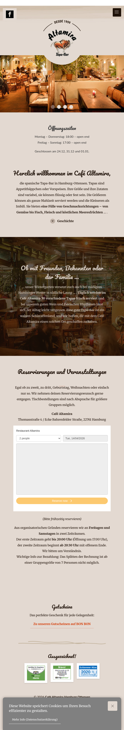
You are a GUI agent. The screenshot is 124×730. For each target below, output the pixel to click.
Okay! (114, 706)
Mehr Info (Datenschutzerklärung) (35, 719)
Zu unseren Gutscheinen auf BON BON (62, 624)
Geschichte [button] (65, 221)
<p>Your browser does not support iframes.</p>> (62, 468)
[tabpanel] (62, 83)
